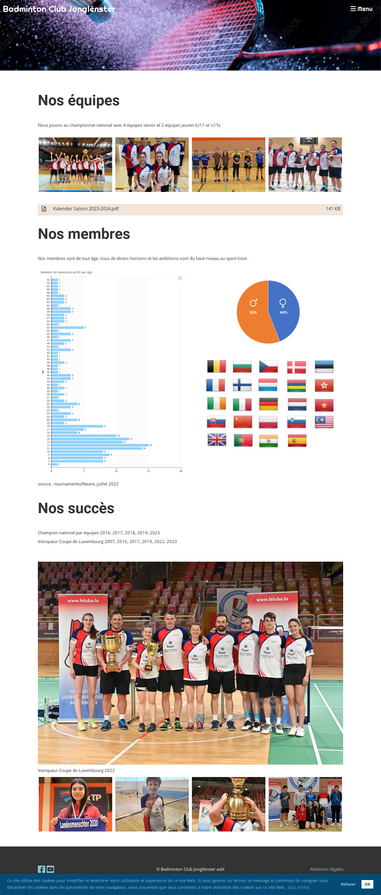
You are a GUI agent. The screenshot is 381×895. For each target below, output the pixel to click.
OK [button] (367, 884)
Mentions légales (326, 869)
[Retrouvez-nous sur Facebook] (41, 869)
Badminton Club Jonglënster (59, 8)
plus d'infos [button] (299, 887)
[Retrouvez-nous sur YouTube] (50, 869)
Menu (361, 9)
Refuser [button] (348, 884)
